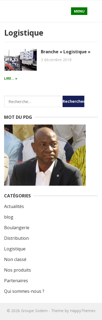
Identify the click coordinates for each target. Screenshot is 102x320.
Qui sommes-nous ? (24, 291)
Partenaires (16, 281)
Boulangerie (16, 228)
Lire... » (10, 78)
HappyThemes (82, 310)
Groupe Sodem (34, 310)
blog (8, 217)
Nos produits (17, 270)
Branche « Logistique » (66, 52)
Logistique (15, 249)
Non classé (15, 259)
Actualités (14, 206)
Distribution (16, 238)
